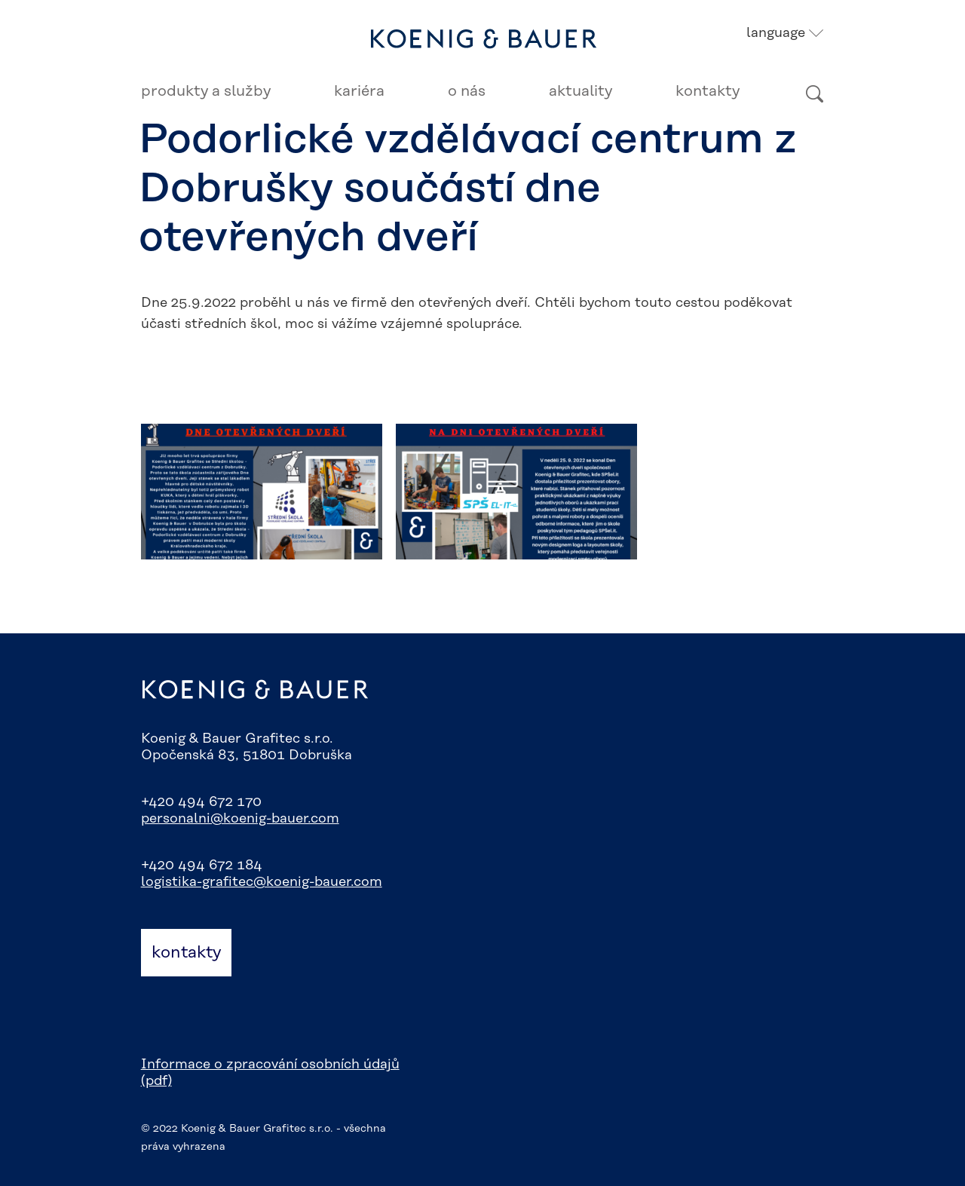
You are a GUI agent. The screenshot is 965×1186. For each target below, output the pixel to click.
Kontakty (708, 91)
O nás (467, 91)
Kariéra (359, 91)
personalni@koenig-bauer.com (240, 819)
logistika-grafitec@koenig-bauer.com (261, 882)
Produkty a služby (206, 91)
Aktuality (580, 91)
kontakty (186, 952)
